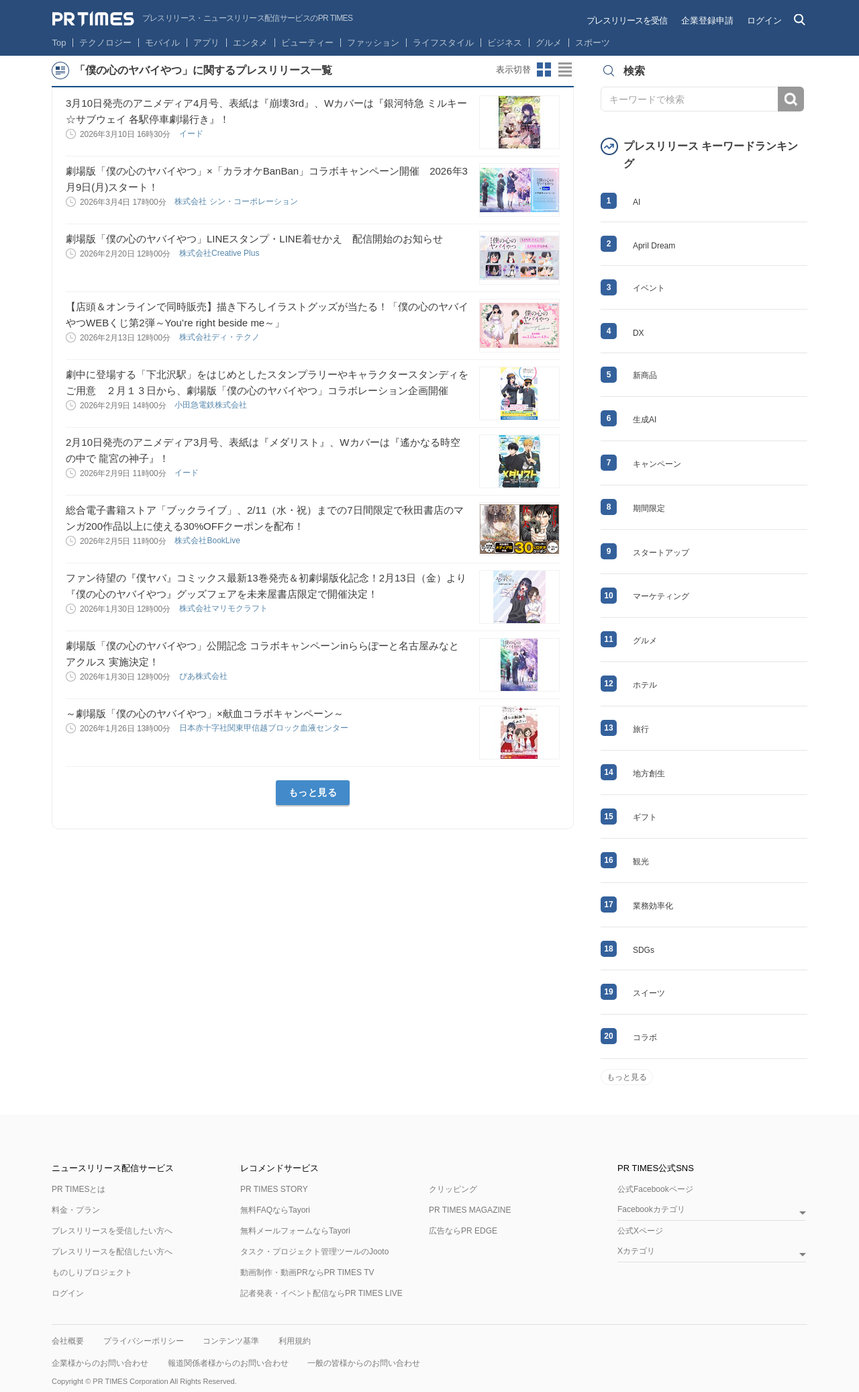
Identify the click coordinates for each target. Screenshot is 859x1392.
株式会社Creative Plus (220, 253)
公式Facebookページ (655, 1189)
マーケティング (661, 596)
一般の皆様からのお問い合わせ (363, 1363)
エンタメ (250, 42)
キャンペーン (657, 464)
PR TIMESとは (78, 1189)
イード (192, 133)
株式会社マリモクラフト (224, 608)
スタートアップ (661, 552)
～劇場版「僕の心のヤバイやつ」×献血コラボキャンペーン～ (205, 713)
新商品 (645, 375)
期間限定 (649, 508)
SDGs (643, 950)
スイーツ (649, 993)
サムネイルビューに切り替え (544, 70)
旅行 (641, 729)
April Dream (654, 245)
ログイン (764, 20)
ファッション (373, 42)
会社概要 (68, 1341)
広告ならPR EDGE (463, 1231)
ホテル (645, 685)
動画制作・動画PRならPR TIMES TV (307, 1272)
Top (59, 42)
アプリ (206, 42)
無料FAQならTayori (275, 1210)
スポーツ (592, 42)
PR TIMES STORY (274, 1189)
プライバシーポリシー (143, 1341)
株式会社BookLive (208, 540)
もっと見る (313, 792)
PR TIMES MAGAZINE (470, 1210)
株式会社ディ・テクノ (220, 337)
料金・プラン (76, 1210)
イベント (649, 288)
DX (638, 333)
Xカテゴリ (636, 1251)
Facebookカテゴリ (651, 1209)
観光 (641, 861)
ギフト (645, 817)
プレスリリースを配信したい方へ (112, 1251)
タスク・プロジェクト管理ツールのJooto (314, 1251)
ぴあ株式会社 (204, 676)
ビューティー (307, 42)
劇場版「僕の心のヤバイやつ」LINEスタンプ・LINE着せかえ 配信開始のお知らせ (254, 238)
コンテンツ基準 (231, 1341)
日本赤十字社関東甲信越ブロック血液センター (264, 728)
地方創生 (649, 773)
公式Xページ (640, 1231)
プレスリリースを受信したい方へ (112, 1231)
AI (636, 202)
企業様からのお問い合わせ (100, 1363)
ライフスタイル (443, 42)
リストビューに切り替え (566, 70)
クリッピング (453, 1189)
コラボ (645, 1037)
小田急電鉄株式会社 (211, 405)
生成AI (644, 419)
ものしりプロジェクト (92, 1272)
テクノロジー (105, 42)
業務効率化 (653, 906)
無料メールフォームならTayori (295, 1231)
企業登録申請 (707, 20)
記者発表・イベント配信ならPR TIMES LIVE (321, 1293)
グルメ (549, 42)
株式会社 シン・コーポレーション (237, 201)
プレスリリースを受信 (627, 20)
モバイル (162, 42)
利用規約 (295, 1341)
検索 (791, 99)
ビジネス (504, 42)
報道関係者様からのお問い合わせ (228, 1363)
